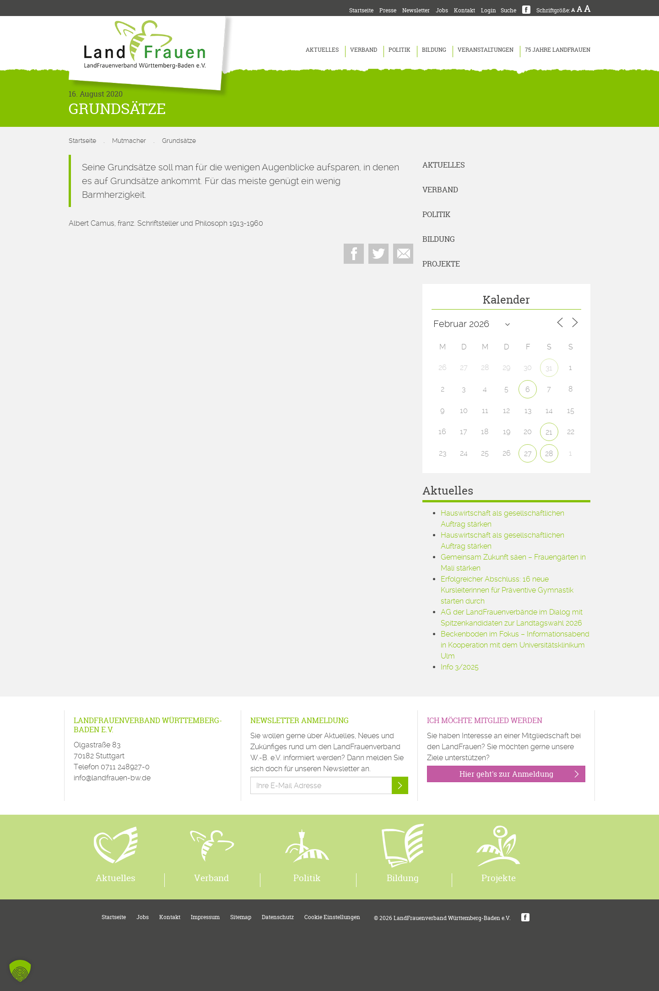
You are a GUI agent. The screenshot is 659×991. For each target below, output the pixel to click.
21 (549, 432)
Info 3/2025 (460, 667)
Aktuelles (322, 50)
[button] (20, 971)
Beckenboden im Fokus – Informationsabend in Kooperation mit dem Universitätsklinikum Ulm (515, 645)
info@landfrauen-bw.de (112, 777)
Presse (387, 10)
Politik (400, 50)
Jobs (442, 10)
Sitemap (240, 917)
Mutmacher (129, 140)
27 (528, 453)
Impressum (205, 917)
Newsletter (416, 10)
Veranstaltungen (485, 50)
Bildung (434, 50)
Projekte (441, 264)
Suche (508, 10)
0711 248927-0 (125, 766)
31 (549, 368)
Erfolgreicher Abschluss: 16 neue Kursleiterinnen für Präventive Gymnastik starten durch (507, 590)
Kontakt (464, 10)
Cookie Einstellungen (332, 917)
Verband (363, 50)
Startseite (361, 10)
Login (488, 10)
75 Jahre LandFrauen (557, 50)
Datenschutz (278, 917)
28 (549, 453)
